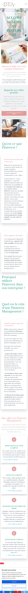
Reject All (14, 589)
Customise (13, 585)
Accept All (14, 581)
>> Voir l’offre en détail (10, 459)
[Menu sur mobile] (26, 4)
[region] (14, 580)
